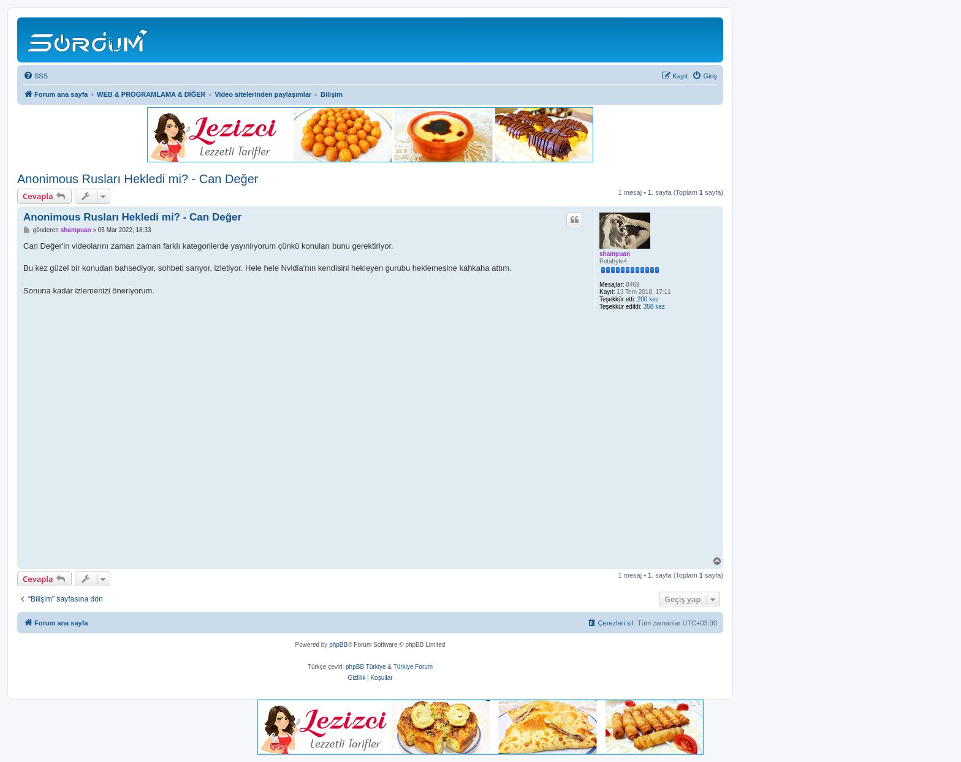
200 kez (648, 299)
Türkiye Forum (413, 666)
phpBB (338, 644)
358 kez (654, 306)
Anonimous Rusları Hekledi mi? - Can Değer (138, 179)
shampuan (614, 254)
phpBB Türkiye (366, 666)
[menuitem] (35, 76)
